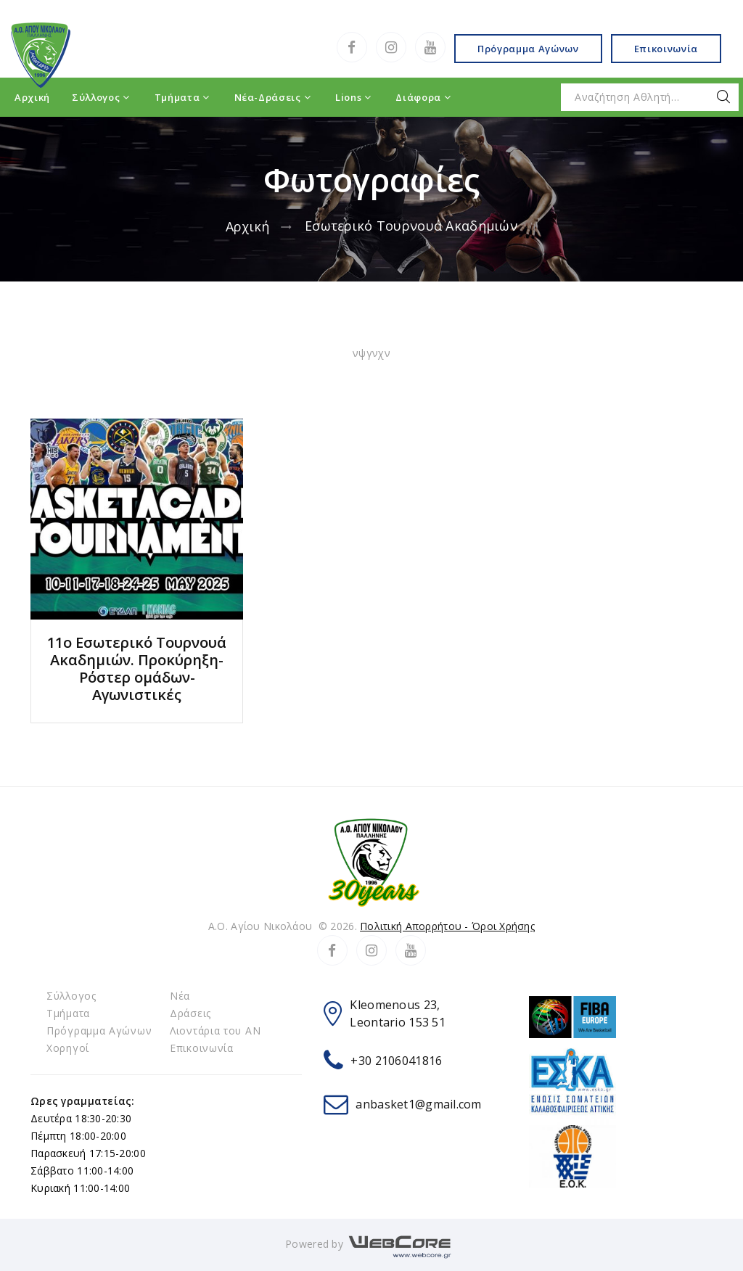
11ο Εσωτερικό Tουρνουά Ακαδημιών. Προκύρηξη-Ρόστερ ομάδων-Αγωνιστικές (136, 668)
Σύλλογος (72, 996)
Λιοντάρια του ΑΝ (215, 1030)
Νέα (180, 996)
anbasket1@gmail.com (418, 1104)
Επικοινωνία (666, 48)
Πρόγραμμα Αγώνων (527, 48)
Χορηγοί (67, 1048)
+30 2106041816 (396, 1061)
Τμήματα (68, 1013)
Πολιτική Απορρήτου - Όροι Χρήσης (447, 926)
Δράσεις (190, 1013)
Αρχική (248, 226)
